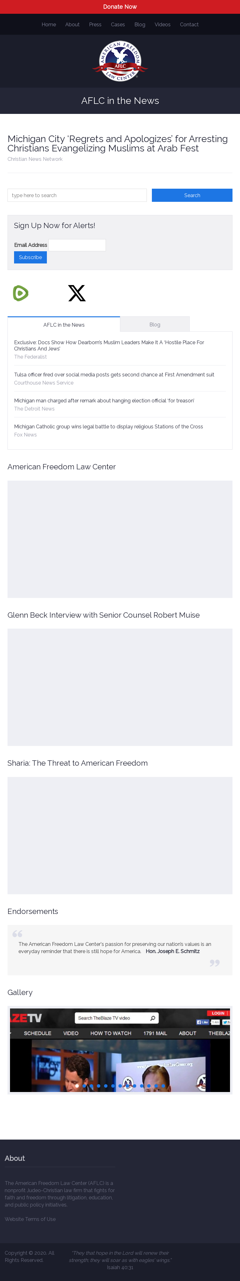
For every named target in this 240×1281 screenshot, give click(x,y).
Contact (189, 25)
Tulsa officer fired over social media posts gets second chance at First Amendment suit (114, 375)
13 (163, 1086)
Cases (118, 25)
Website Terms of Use (30, 1219)
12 (156, 1086)
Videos (163, 25)
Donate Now (120, 6)
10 (141, 1086)
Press (95, 25)
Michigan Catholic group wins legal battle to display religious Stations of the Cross (108, 427)
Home (49, 25)
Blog (139, 25)
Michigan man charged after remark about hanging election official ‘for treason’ (104, 401)
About (72, 25)
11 (149, 1086)
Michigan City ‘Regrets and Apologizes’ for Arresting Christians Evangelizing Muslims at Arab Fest (118, 143)
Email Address (30, 245)
